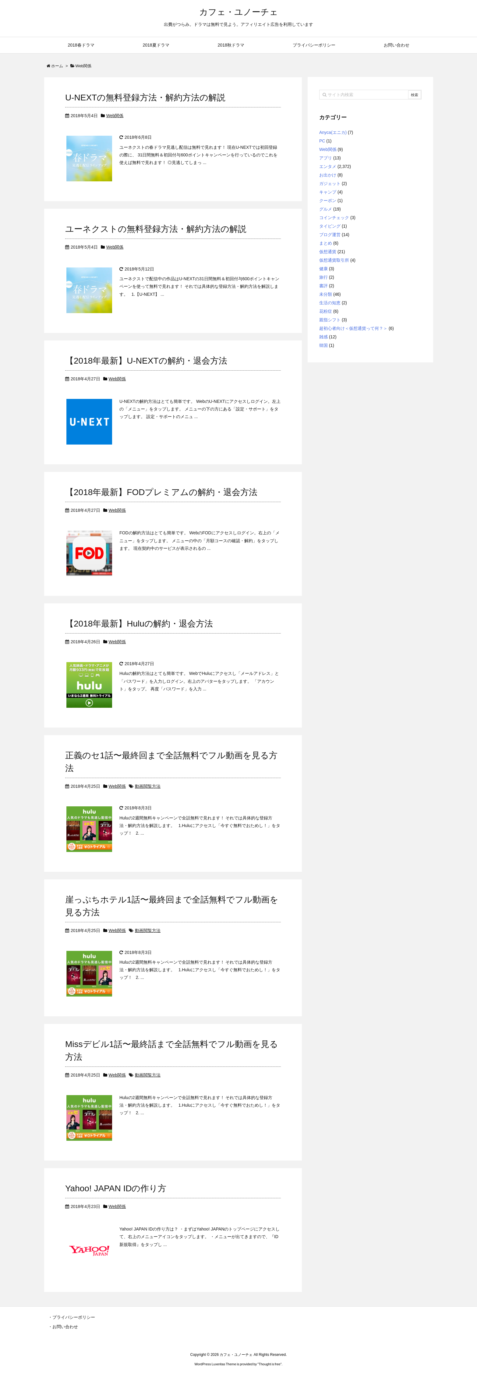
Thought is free (269, 1364)
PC (322, 140)
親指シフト (330, 319)
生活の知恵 (330, 302)
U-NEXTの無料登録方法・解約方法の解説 (145, 97)
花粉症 (325, 311)
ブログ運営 (330, 234)
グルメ (325, 209)
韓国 (323, 345)
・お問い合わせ (63, 1326)
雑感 (323, 336)
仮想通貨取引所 (334, 260)
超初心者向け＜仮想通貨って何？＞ (353, 328)
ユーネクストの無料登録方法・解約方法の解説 (155, 229)
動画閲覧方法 (148, 786)
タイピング (330, 226)
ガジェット (330, 183)
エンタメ (327, 166)
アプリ (325, 157)
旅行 (323, 277)
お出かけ (327, 175)
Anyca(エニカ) (333, 132)
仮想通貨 (327, 251)
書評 (323, 285)
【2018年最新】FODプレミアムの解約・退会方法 (161, 492)
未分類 (325, 294)
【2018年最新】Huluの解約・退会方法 (139, 623)
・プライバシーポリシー (71, 1317)
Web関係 (115, 115)
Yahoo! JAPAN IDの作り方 (115, 1188)
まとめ (325, 243)
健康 (323, 268)
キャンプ (327, 192)
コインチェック (334, 217)
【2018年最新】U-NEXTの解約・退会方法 (146, 360)
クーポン (327, 200)
